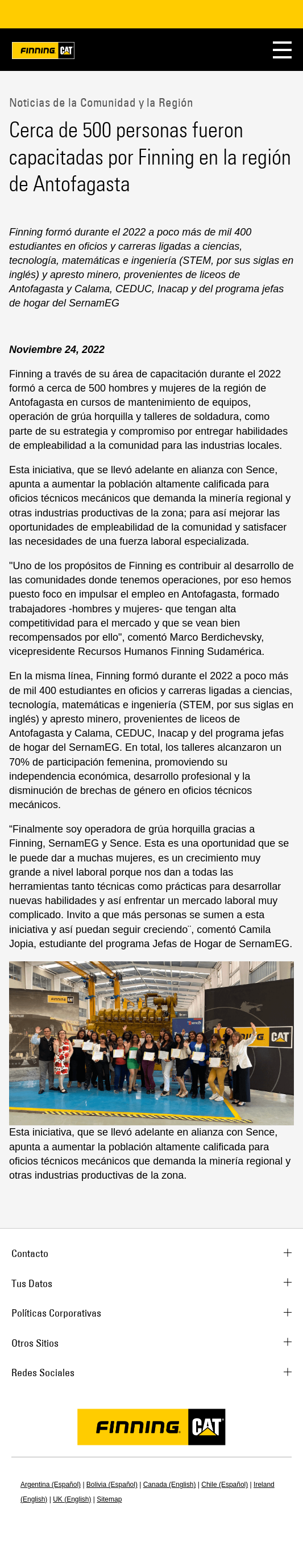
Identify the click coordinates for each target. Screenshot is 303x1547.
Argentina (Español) (50, 1485)
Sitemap (109, 1499)
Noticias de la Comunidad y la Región (101, 102)
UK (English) (72, 1499)
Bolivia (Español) (112, 1485)
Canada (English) (169, 1485)
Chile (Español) (224, 1485)
